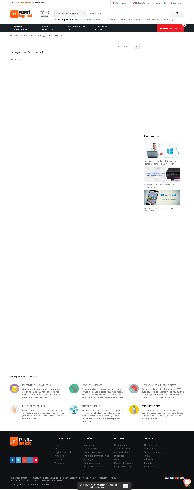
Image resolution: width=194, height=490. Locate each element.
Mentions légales (93, 452)
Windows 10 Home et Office (82, 43)
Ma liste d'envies (142, 3)
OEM (56, 449)
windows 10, (152, 20)
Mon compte (121, 3)
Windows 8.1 (61, 459)
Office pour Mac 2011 (107, 43)
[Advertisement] (162, 89)
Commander (161, 3)
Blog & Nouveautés (124, 467)
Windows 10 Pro (48, 43)
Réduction (149, 467)
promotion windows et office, (133, 20)
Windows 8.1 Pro (77, 43)
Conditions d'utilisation (95, 467)
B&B (116, 459)
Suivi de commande (154, 452)
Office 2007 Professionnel (138, 43)
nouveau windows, (83, 20)
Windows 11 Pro (20, 43)
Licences (58, 445)
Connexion (177, 3)
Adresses (149, 459)
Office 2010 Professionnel (24, 43)
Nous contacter (92, 463)
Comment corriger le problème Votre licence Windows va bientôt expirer (160, 163)
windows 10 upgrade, (168, 20)
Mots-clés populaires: (64, 20)
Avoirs (147, 456)
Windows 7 (60, 456)
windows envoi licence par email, (106, 20)
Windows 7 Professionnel (110, 43)
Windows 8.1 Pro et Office (52, 43)
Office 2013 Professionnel (53, 43)
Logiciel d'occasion (63, 452)
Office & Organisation (47, 28)
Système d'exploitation (21, 28)
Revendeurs (120, 445)
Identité (148, 463)
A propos (89, 445)
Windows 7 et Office (165, 43)
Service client (91, 449)
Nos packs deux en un (76, 28)
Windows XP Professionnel (139, 43)
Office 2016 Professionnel (81, 43)
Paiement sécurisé (151, 406)
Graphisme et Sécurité (100, 28)
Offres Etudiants (122, 449)
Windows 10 (60, 463)
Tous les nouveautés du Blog (30, 35)
